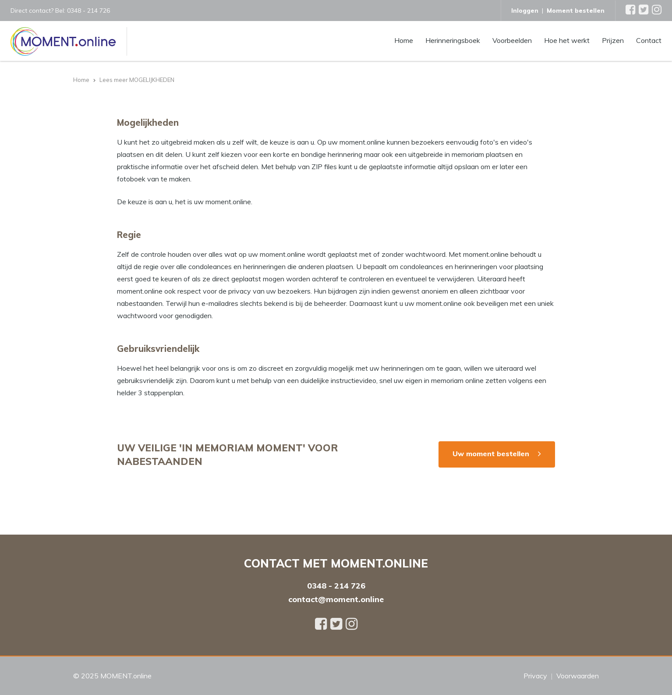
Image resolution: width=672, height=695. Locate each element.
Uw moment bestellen (491, 453)
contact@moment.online (336, 599)
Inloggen (524, 10)
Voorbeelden (512, 39)
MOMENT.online (126, 675)
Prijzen (613, 39)
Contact (648, 39)
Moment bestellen (576, 10)
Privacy (535, 675)
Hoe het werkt (567, 39)
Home (403, 39)
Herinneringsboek (452, 39)
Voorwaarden (577, 675)
